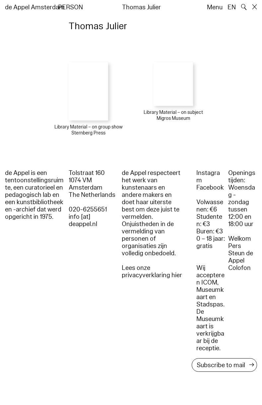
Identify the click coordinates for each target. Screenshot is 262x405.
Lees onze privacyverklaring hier (152, 272)
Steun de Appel (240, 257)
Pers (234, 246)
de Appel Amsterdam (35, 7)
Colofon (239, 268)
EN (232, 7)
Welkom (239, 238)
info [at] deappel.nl (83, 220)
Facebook (210, 187)
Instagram (208, 177)
